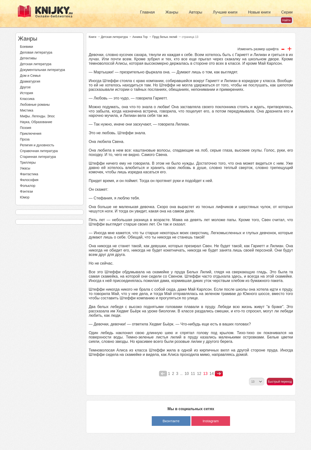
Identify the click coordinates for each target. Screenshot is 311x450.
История (26, 93)
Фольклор (28, 186)
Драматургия (30, 81)
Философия (29, 180)
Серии (287, 12)
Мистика (26, 110)
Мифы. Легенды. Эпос (37, 116)
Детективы (28, 58)
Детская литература (35, 64)
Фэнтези (26, 191)
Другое (25, 87)
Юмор (24, 197)
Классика (27, 99)
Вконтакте (171, 421)
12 (199, 374)
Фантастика (29, 174)
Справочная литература (39, 151)
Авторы (195, 12)
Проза (25, 139)
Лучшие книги (225, 12)
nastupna (219, 374)
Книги (92, 37)
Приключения (31, 133)
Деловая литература (36, 52)
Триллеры (28, 162)
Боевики (26, 47)
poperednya (163, 374)
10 (187, 374)
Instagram (211, 421)
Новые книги (259, 12)
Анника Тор (140, 37)
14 (212, 374)
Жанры (171, 12)
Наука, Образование (36, 122)
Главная (147, 12)
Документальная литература (42, 70)
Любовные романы (35, 104)
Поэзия (25, 128)
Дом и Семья (30, 75)
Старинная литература (38, 157)
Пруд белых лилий (164, 37)
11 (193, 374)
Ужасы (25, 168)
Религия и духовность (37, 145)
